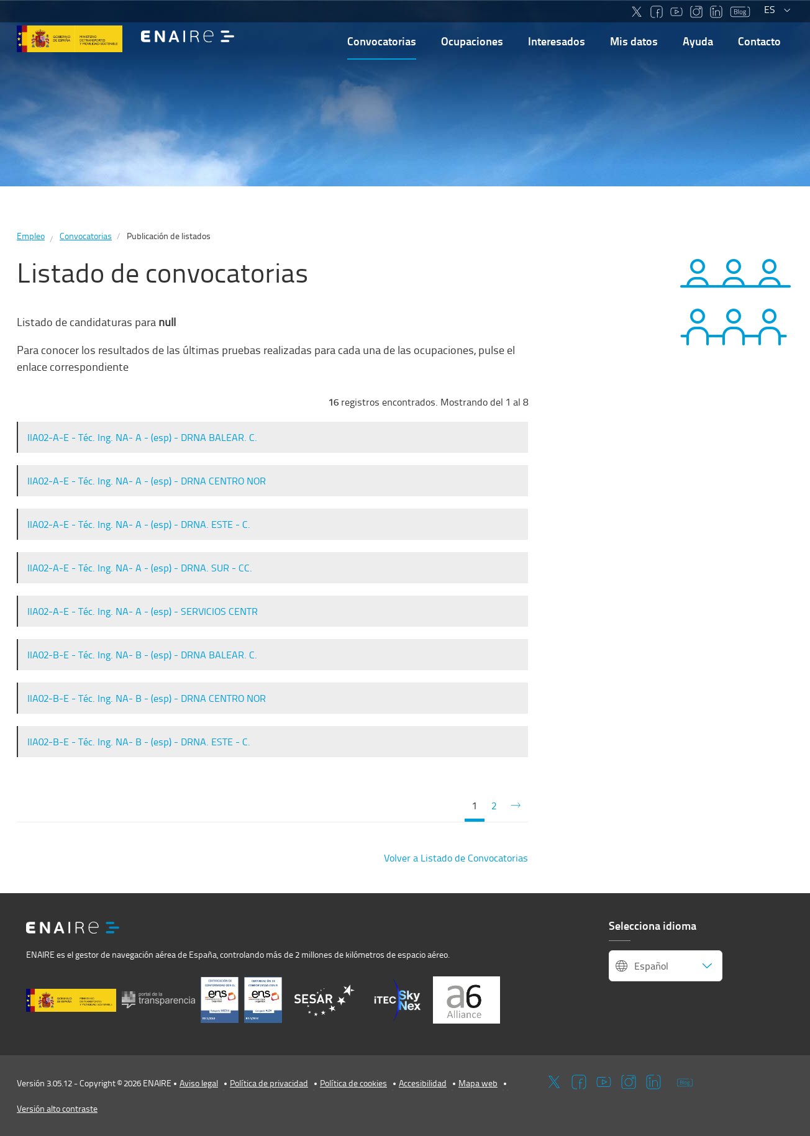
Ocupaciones (472, 41)
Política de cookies (353, 1083)
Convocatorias (381, 41)
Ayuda (698, 41)
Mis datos (634, 41)
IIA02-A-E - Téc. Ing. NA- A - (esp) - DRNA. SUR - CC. (139, 568)
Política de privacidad (269, 1083)
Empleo (31, 236)
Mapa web (478, 1083)
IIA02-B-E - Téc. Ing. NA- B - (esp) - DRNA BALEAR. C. (142, 654)
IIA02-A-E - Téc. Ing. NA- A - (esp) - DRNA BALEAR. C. (142, 437)
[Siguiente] (515, 805)
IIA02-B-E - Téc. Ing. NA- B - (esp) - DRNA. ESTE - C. (138, 741)
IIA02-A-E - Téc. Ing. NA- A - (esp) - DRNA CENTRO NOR (146, 481)
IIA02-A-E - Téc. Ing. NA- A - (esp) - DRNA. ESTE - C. (138, 524)
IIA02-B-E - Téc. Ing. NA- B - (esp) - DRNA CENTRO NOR (146, 698)
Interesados (556, 41)
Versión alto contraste (57, 1108)
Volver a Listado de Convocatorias (456, 858)
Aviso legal (199, 1083)
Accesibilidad (423, 1083)
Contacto (759, 41)
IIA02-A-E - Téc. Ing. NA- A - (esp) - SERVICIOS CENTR (142, 611)
